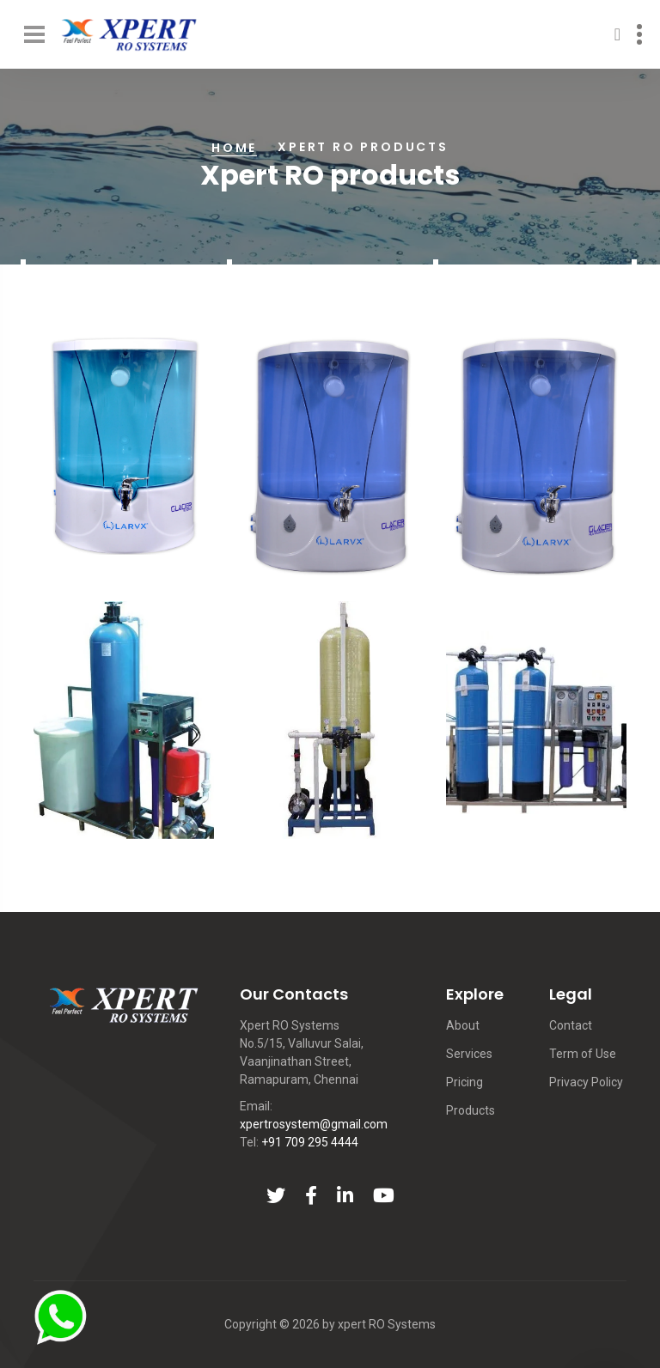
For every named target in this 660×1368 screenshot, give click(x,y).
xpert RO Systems (387, 1324)
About (463, 1025)
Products (470, 1110)
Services (469, 1054)
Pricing (464, 1082)
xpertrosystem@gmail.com (314, 1124)
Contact (570, 1025)
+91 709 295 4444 (309, 1142)
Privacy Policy (586, 1082)
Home (234, 147)
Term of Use (582, 1054)
